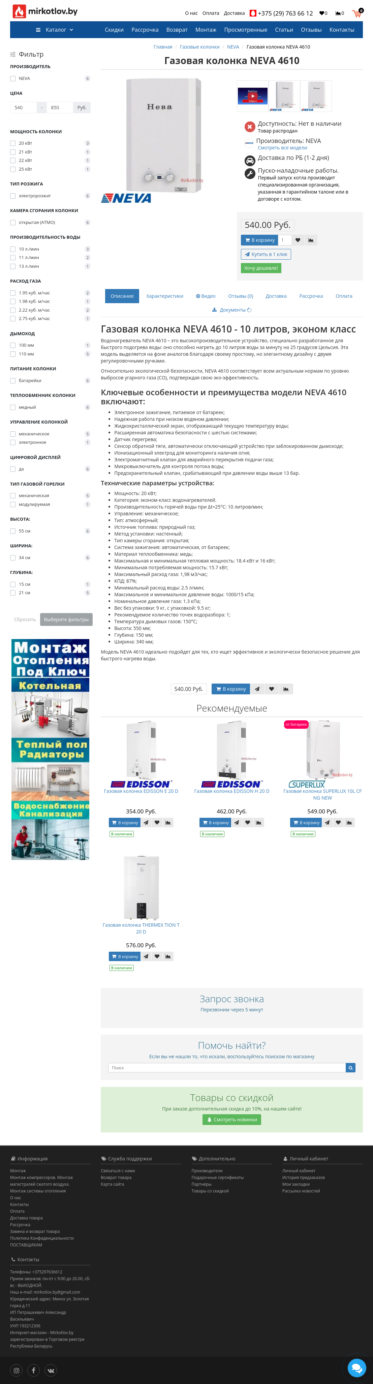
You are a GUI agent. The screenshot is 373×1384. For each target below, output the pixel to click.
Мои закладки (296, 1184)
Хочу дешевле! (261, 268)
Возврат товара (116, 1177)
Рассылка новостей (301, 1191)
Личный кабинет (299, 1171)
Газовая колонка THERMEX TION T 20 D (141, 928)
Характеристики (164, 296)
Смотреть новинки (232, 1119)
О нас (191, 13)
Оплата (211, 13)
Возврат (177, 29)
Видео (206, 296)
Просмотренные (245, 29)
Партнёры (202, 1184)
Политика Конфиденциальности (42, 1238)
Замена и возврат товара (35, 1231)
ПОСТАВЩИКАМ (26, 1245)
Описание (122, 296)
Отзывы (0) (240, 296)
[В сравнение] (311, 240)
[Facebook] (35, 1369)
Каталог (51, 29)
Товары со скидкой (210, 1191)
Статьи (284, 29)
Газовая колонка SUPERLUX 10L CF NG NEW (322, 794)
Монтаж (205, 29)
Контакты (342, 29)
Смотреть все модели (282, 147)
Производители (207, 1171)
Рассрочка (144, 29)
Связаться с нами (118, 1171)
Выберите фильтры (66, 619)
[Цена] (23, 107)
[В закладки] (297, 240)
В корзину (259, 240)
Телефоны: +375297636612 (36, 1272)
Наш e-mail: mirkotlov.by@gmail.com (45, 1292)
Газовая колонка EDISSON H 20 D (232, 791)
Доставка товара (26, 1218)
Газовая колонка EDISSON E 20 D (141, 791)
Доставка (234, 13)
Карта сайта (112, 1184)
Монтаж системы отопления (38, 1191)
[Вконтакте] (52, 1369)
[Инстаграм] (18, 1369)
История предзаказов (303, 1177)
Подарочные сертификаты (218, 1177)
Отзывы (311, 29)
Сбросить (25, 619)
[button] (358, 13)
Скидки (114, 29)
